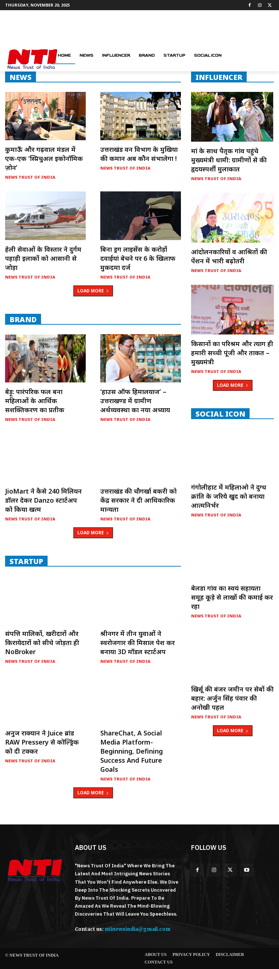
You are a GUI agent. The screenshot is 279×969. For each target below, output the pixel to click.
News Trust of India (30, 177)
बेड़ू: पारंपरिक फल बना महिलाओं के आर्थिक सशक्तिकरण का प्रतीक (34, 400)
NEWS (20, 77)
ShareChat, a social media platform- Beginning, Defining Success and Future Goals (131, 751)
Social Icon (220, 413)
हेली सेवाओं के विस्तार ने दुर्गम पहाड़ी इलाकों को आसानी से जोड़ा (43, 258)
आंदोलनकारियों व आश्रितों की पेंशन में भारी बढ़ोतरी (229, 256)
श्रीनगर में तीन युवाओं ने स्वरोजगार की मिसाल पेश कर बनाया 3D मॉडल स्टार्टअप (137, 642)
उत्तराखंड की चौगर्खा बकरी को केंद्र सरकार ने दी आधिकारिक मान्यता (138, 500)
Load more (93, 291)
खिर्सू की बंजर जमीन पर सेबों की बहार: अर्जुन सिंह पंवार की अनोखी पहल (232, 698)
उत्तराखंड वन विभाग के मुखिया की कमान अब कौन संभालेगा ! (139, 154)
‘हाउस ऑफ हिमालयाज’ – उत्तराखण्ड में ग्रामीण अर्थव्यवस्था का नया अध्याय (135, 400)
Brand (23, 319)
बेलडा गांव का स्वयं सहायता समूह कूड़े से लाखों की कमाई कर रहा (232, 597)
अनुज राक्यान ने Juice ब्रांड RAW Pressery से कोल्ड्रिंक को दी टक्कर (42, 742)
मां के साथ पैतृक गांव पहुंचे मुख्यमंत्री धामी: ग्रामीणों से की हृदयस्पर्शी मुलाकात (229, 159)
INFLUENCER (218, 77)
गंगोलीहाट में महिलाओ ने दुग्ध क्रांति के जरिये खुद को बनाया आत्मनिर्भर (228, 496)
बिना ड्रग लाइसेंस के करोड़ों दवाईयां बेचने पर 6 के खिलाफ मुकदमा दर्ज (137, 258)
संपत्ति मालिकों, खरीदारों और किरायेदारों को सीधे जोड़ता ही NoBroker (42, 642)
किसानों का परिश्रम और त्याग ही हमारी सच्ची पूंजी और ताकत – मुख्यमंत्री (232, 352)
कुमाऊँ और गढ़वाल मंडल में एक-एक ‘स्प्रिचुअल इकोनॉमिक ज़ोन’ (44, 158)
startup (26, 561)
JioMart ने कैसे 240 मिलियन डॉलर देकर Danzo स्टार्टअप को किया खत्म (43, 500)
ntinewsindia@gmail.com (137, 929)
